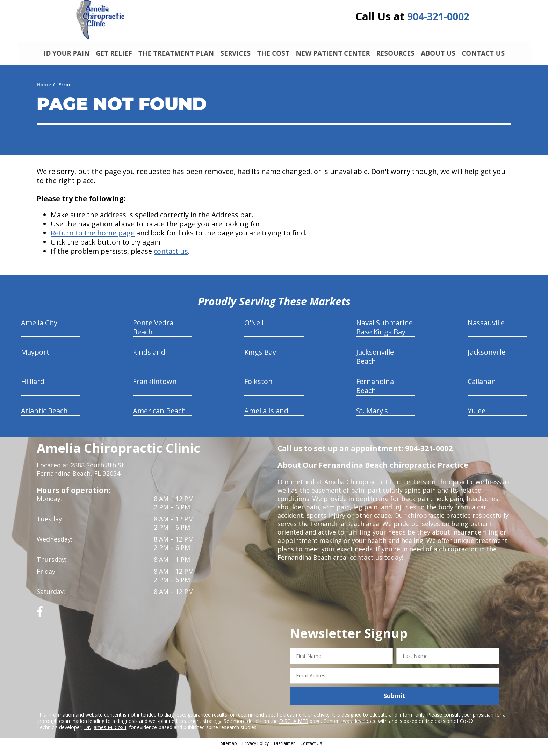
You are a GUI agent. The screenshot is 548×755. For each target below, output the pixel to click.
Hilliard (32, 388)
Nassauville (486, 329)
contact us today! (376, 564)
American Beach (159, 417)
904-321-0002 (438, 18)
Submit (394, 702)
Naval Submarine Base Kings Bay (384, 334)
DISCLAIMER (293, 727)
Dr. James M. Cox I (105, 734)
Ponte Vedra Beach (153, 334)
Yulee (476, 417)
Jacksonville (486, 359)
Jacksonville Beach (375, 363)
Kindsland (149, 359)
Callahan (482, 388)
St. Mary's (372, 417)
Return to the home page (93, 240)
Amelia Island (266, 417)
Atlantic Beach (44, 417)
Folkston (258, 388)
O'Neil (254, 329)
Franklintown (155, 388)
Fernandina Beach (375, 393)
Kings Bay (260, 359)
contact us (171, 258)
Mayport (35, 359)
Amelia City (39, 329)
